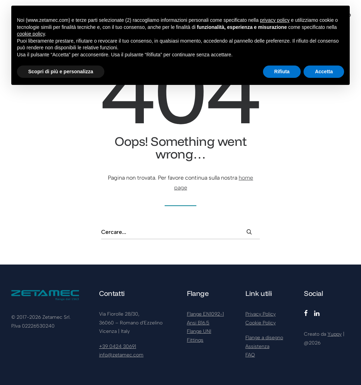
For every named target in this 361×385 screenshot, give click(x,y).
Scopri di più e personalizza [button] (60, 71)
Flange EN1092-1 (205, 314)
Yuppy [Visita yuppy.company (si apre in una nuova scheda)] (335, 334)
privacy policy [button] (274, 20)
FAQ (250, 355)
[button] (249, 231)
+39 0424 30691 (117, 346)
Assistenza (257, 346)
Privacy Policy (260, 314)
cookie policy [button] (31, 34)
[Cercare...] (180, 232)
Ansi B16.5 (198, 323)
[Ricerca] (180, 232)
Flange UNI (199, 331)
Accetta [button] (324, 71)
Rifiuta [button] (282, 71)
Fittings (195, 340)
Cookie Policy (260, 323)
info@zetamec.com (121, 355)
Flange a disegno (264, 338)
